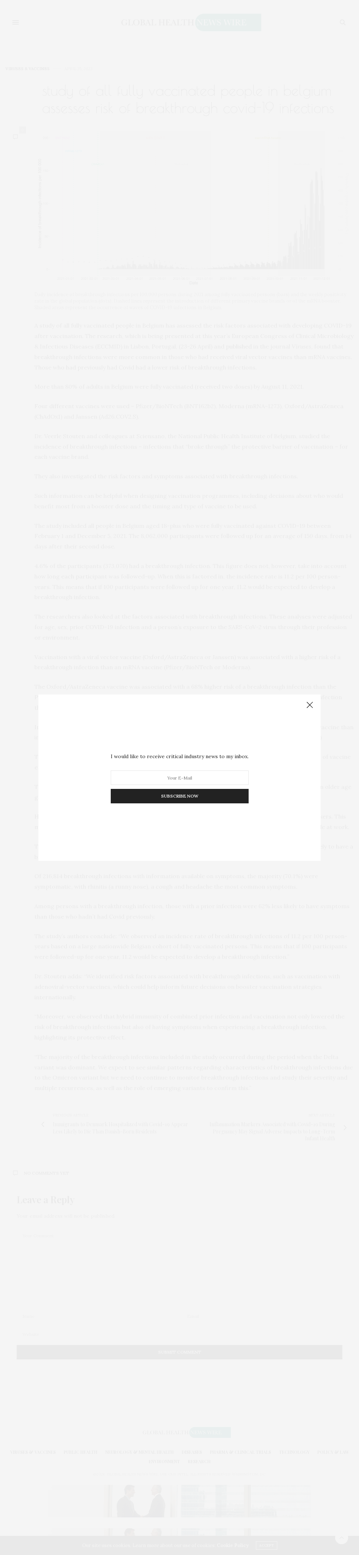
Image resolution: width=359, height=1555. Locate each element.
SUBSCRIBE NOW (179, 796)
